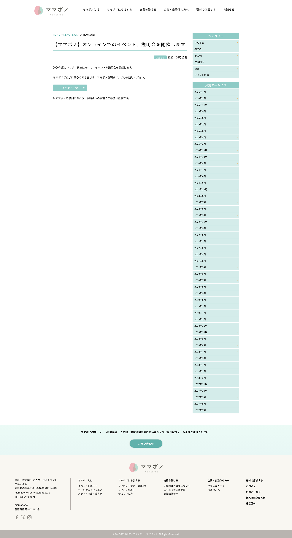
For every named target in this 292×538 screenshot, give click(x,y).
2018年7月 (200, 351)
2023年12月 (200, 189)
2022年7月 (200, 241)
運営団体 (251, 503)
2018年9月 (200, 338)
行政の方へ (214, 489)
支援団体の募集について (177, 486)
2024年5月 (200, 183)
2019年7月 (200, 306)
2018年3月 (200, 371)
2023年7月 (200, 202)
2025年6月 (200, 131)
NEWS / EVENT (71, 34)
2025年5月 (200, 137)
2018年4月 (200, 364)
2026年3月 (200, 98)
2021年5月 (200, 267)
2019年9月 (200, 293)
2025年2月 (200, 143)
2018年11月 (200, 325)
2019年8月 (200, 299)
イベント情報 (201, 75)
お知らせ (228, 9)
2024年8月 (200, 163)
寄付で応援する (206, 9)
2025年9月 (200, 111)
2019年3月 (200, 319)
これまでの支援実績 (174, 489)
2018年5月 (200, 358)
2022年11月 (200, 221)
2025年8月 (200, 118)
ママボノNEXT (126, 489)
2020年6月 (200, 286)
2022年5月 (200, 254)
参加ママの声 (125, 493)
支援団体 (199, 62)
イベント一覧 (70, 88)
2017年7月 (200, 410)
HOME (56, 34)
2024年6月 (200, 176)
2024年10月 (200, 156)
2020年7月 (200, 280)
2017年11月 (200, 384)
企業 (196, 68)
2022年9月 (200, 228)
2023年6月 (200, 208)
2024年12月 (200, 150)
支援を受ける (147, 9)
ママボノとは (91, 9)
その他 (198, 55)
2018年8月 (200, 345)
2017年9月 (200, 397)
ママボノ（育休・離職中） (132, 486)
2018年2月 (200, 378)
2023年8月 (200, 196)
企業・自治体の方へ (176, 9)
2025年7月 (200, 124)
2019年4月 (200, 313)
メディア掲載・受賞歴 (90, 493)
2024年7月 (200, 170)
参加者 (198, 49)
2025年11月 (200, 105)
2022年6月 (200, 248)
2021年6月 (200, 261)
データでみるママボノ (90, 489)
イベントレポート (87, 486)
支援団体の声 (171, 493)
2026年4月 (200, 91)
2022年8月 (200, 235)
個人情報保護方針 (255, 497)
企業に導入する (216, 486)
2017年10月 (200, 390)
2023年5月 (200, 215)
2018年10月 (200, 332)
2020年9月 (200, 273)
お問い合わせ (253, 492)
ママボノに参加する (119, 9)
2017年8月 (200, 403)
